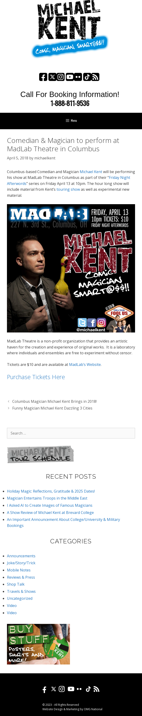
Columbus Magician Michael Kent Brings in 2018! (54, 401)
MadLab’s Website (85, 364)
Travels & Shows (21, 591)
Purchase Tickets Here (36, 377)
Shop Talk (16, 584)
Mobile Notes (19, 570)
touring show (68, 189)
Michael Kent (91, 171)
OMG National (93, 709)
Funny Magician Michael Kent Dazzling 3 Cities (52, 408)
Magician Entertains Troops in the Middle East (47, 498)
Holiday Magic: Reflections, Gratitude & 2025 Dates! (51, 491)
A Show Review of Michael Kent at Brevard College (50, 512)
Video (12, 605)
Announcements (21, 555)
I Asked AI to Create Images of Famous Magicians (49, 505)
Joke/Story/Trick (21, 562)
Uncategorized (19, 598)
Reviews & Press (21, 577)
